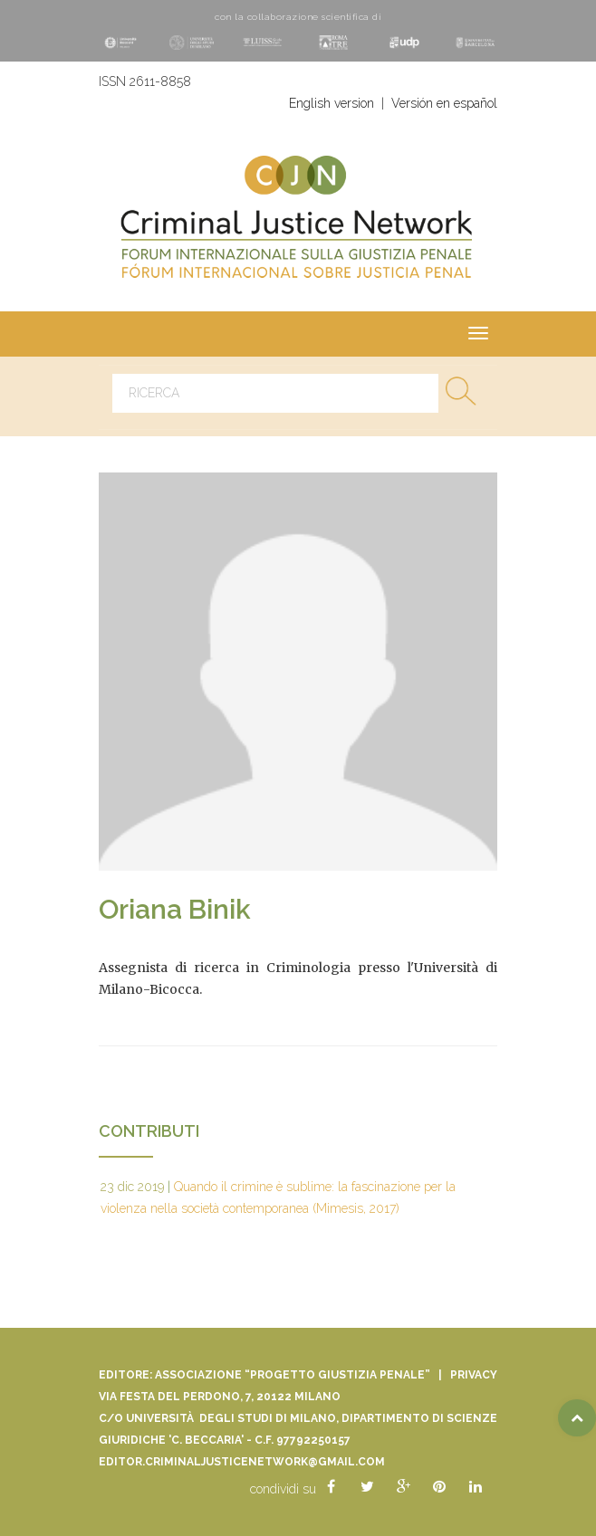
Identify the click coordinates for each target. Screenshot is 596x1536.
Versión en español (444, 103)
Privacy (473, 1375)
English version (331, 103)
